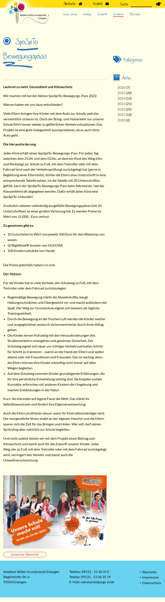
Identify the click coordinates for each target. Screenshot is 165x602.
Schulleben (118, 14)
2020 (121, 120)
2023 (121, 104)
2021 (121, 114)
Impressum (150, 577)
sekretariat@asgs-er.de (97, 582)
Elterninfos (135, 14)
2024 (121, 98)
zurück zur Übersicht (24, 554)
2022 (121, 109)
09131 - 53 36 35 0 (95, 572)
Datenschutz (151, 583)
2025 (121, 93)
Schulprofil (102, 14)
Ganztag (87, 14)
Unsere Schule (70, 14)
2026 (121, 87)
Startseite (149, 572)
